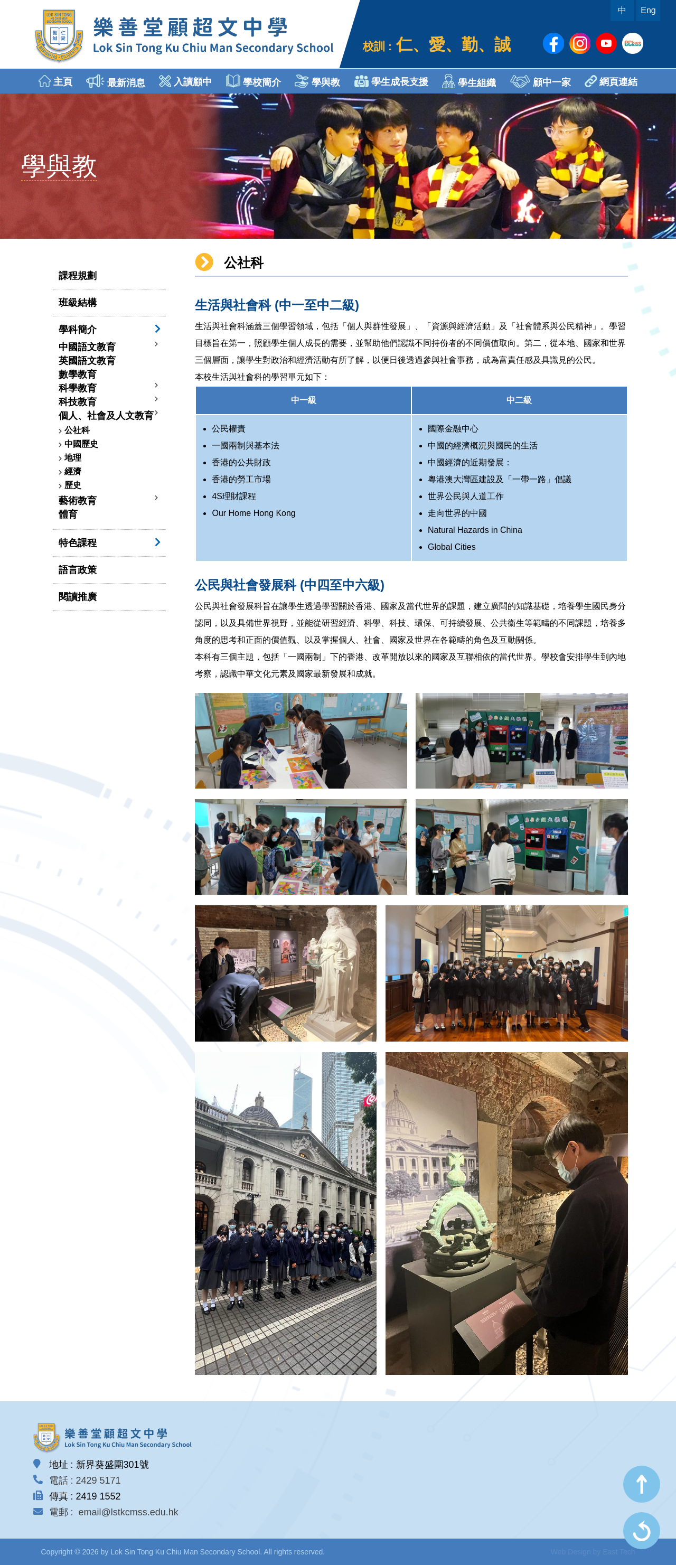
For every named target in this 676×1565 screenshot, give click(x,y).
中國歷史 (81, 443)
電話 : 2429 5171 (85, 1480)
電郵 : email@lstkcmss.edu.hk (114, 1512)
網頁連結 (611, 81)
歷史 (72, 485)
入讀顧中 (185, 81)
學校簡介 (253, 81)
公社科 (77, 430)
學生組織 (469, 81)
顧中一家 (540, 81)
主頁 (55, 81)
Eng (648, 10)
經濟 (72, 471)
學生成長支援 (391, 81)
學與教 (317, 81)
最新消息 (115, 81)
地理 (72, 457)
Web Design (571, 1552)
